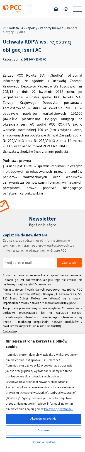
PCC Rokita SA (13, 28)
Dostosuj (43, 430)
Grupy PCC (24, 326)
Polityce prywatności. (58, 409)
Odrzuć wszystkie (43, 442)
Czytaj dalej (10, 331)
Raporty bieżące (51, 28)
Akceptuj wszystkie (43, 418)
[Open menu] (77, 9)
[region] (42, 393)
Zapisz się (69, 262)
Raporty (31, 28)
